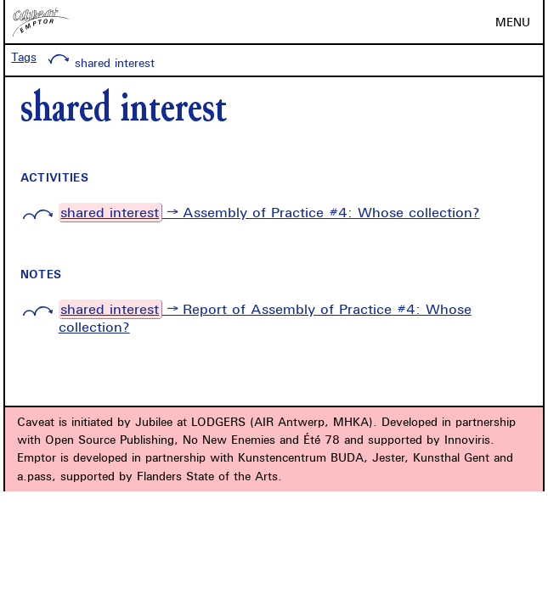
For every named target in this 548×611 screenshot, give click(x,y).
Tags (24, 56)
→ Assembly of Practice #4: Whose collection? (269, 212)
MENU (512, 22)
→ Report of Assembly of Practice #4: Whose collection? (265, 318)
